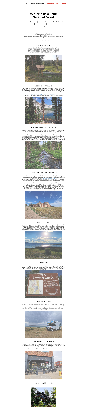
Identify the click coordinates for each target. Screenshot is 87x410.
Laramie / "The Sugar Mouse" (43, 26)
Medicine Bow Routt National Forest (56, 3)
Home (27, 3)
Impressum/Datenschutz (59, 6)
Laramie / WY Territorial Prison (28, 23)
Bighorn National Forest (37, 3)
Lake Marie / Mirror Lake (45, 21)
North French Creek (33, 21)
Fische (32, 6)
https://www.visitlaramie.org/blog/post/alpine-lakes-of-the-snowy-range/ (43, 94)
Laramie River (50, 23)
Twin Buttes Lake (40, 23)
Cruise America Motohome (43, 6)
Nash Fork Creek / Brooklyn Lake (58, 21)
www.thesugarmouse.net (57, 348)
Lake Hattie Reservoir (59, 23)
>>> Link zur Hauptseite (43, 383)
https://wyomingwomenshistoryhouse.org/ (50, 178)
